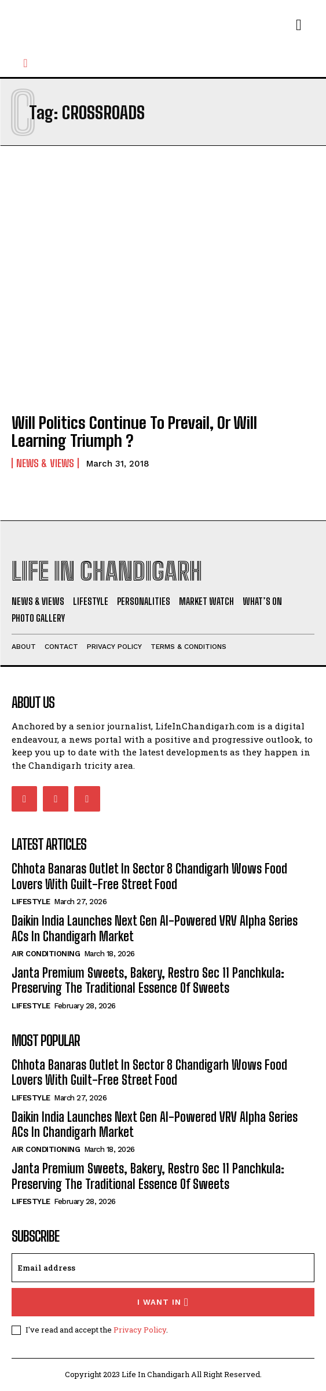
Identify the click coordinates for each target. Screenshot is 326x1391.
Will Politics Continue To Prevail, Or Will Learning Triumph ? (134, 431)
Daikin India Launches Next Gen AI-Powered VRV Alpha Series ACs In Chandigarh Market (155, 928)
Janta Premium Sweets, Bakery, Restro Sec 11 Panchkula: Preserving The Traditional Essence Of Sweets (148, 980)
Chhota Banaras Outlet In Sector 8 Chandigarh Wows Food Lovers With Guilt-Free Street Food (149, 876)
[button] (25, 63)
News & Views (45, 463)
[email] (163, 1267)
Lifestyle (31, 901)
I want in (163, 1302)
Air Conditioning (46, 953)
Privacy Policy (139, 1329)
